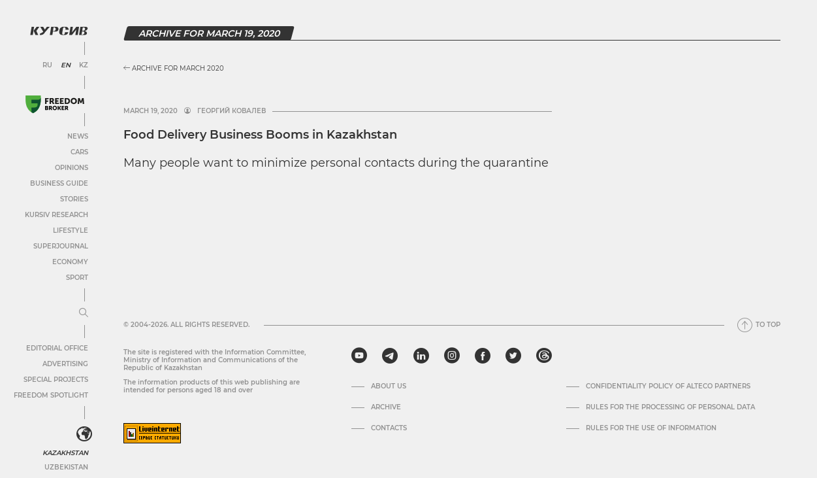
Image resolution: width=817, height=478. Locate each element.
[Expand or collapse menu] (83, 313)
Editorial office (57, 348)
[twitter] (513, 356)
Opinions (71, 167)
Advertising (65, 364)
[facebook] (482, 356)
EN (66, 65)
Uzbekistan (66, 467)
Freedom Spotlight (51, 395)
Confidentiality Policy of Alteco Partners (668, 386)
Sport (77, 277)
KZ (83, 65)
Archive (386, 407)
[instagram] (452, 356)
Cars (79, 152)
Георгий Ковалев (231, 111)
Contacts (389, 428)
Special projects (56, 379)
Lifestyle (70, 230)
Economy (70, 262)
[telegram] (390, 356)
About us (388, 386)
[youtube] (359, 356)
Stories (74, 199)
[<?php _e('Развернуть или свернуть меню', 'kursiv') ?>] (84, 434)
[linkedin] (421, 356)
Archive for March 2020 (173, 68)
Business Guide (59, 183)
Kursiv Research (56, 215)
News (77, 136)
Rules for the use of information (651, 428)
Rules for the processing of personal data (670, 407)
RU (47, 65)
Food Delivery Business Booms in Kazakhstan (260, 135)
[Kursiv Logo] (58, 30)
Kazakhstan (65, 453)
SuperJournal (60, 246)
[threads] (544, 356)
